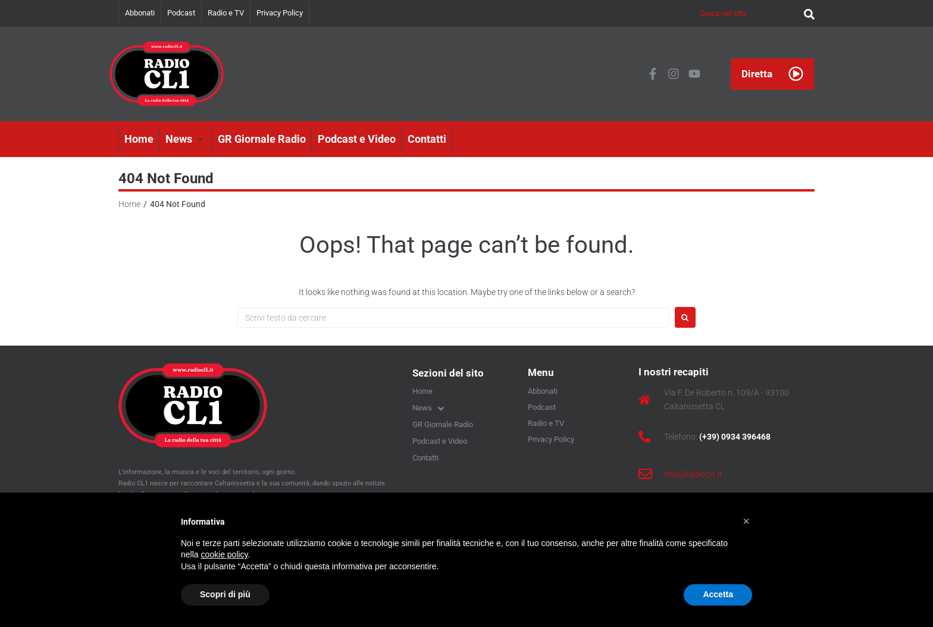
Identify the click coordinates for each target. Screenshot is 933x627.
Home (129, 204)
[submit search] (806, 13)
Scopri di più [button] (225, 594)
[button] (185, 139)
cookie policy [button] (224, 554)
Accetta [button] (718, 594)
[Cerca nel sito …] (749, 13)
